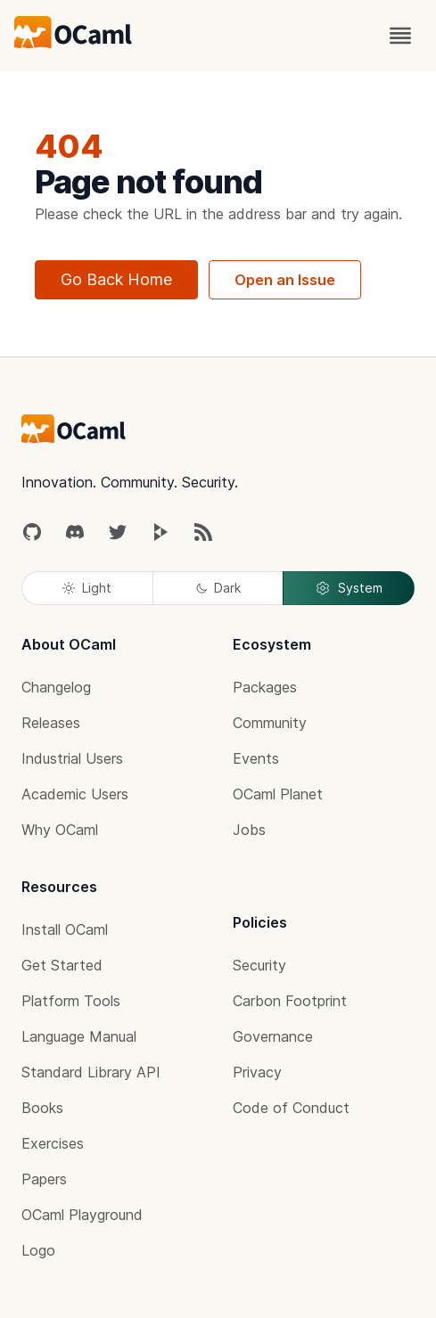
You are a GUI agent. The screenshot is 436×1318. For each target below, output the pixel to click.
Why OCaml (59, 830)
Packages (265, 687)
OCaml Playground (82, 1215)
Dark (218, 587)
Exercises (52, 1143)
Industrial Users (72, 758)
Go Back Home (116, 279)
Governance (273, 1036)
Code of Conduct (291, 1108)
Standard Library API (90, 1072)
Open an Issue (284, 280)
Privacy (257, 1072)
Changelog (56, 687)
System (349, 588)
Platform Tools (70, 1001)
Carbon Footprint (290, 1001)
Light (86, 587)
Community (270, 723)
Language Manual (78, 1036)
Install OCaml (64, 929)
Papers (44, 1179)
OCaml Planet (278, 794)
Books (42, 1108)
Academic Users (74, 794)
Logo (38, 1250)
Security (259, 965)
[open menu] (400, 35)
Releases (50, 723)
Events (256, 758)
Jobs (249, 830)
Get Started (62, 965)
